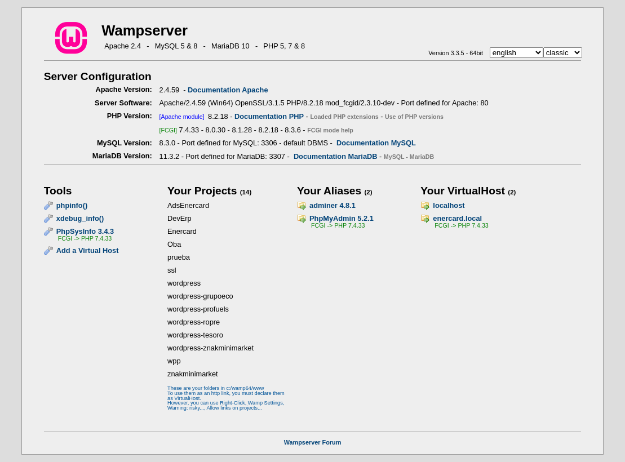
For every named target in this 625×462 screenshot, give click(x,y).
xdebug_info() (80, 218)
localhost (448, 205)
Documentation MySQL (376, 143)
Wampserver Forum (313, 442)
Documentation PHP (269, 116)
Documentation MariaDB (336, 156)
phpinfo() (71, 205)
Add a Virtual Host (87, 250)
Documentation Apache (228, 90)
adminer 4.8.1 (332, 205)
